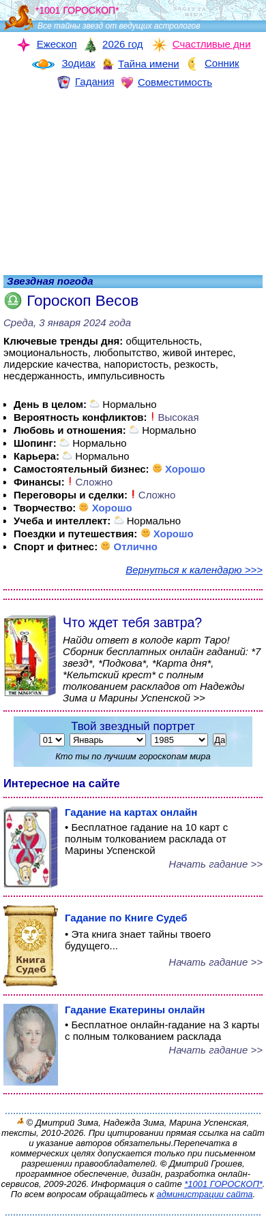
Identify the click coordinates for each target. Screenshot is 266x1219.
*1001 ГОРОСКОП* (223, 1184)
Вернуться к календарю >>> (194, 569)
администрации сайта (205, 1194)
